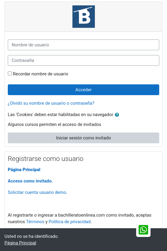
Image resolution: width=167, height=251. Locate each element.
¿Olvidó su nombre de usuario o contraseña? (51, 103)
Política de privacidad (70, 221)
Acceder (83, 89)
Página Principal (24, 169)
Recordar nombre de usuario (40, 74)
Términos (35, 221)
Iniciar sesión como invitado (83, 138)
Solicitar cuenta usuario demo (37, 192)
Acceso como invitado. (30, 181)
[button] (118, 114)
